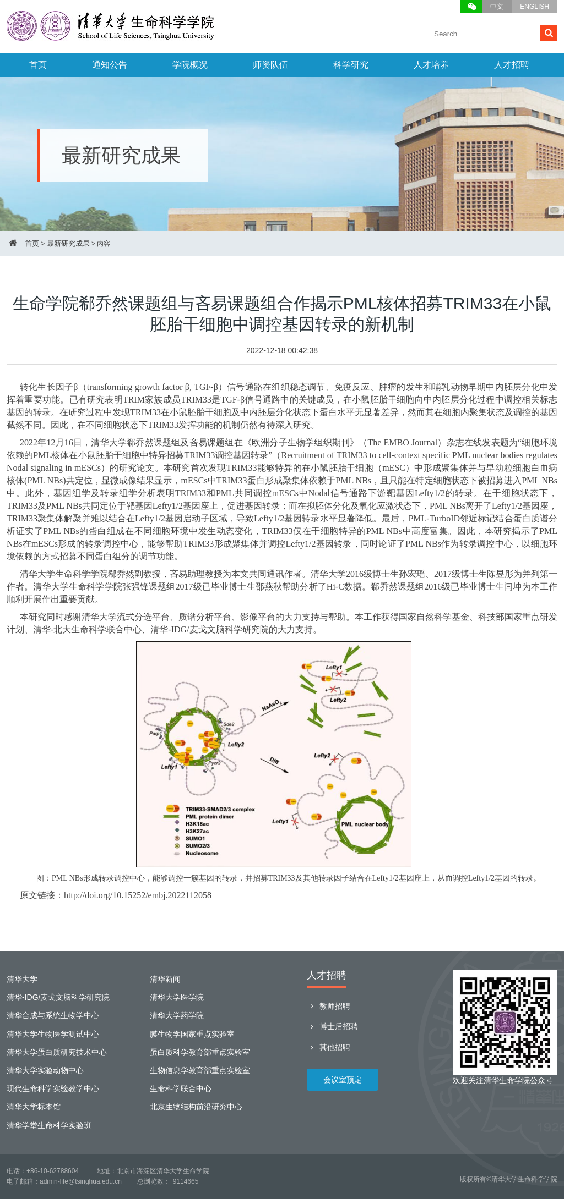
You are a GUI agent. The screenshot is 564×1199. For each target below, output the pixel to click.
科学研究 (350, 64)
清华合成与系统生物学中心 (53, 1015)
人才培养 (431, 64)
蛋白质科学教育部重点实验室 (200, 1052)
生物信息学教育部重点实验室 (200, 1070)
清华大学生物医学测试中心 (53, 1034)
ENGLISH (534, 6)
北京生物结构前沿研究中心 (196, 1106)
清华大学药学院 (177, 1015)
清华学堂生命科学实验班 (49, 1125)
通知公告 (109, 64)
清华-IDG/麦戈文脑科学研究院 (58, 997)
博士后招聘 (332, 1026)
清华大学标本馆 (34, 1106)
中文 (496, 6)
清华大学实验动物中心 (45, 1070)
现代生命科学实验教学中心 (53, 1088)
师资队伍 (270, 64)
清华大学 (22, 979)
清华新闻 (165, 979)
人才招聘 (511, 64)
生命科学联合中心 (181, 1088)
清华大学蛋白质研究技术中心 (57, 1052)
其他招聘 (328, 1047)
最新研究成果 (68, 243)
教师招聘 (328, 1006)
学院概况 (190, 64)
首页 (38, 64)
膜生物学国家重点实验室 (192, 1034)
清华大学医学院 (177, 997)
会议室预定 (342, 1079)
